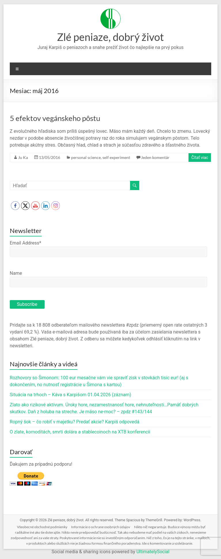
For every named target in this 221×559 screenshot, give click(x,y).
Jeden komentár (155, 157)
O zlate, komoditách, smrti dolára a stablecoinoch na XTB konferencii (80, 432)
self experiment (116, 157)
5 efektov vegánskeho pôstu (55, 118)
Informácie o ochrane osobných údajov (100, 527)
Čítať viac (199, 157)
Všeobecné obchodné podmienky (42, 527)
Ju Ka (23, 157)
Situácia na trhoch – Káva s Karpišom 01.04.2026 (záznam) (70, 394)
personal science (86, 157)
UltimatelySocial (152, 551)
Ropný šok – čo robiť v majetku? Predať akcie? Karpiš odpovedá (74, 422)
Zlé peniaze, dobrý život (110, 37)
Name (16, 273)
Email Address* (25, 243)
